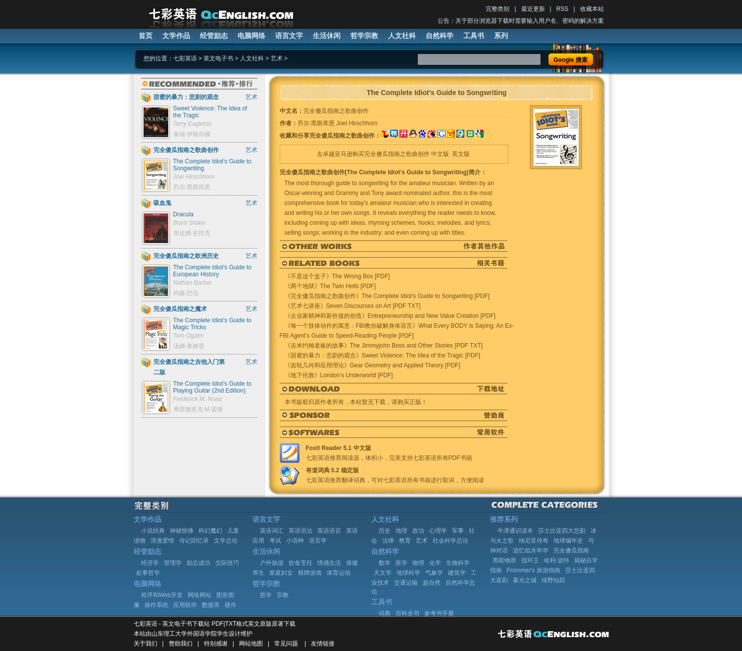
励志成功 (198, 562)
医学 (401, 562)
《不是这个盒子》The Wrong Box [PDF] (337, 276)
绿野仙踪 (553, 580)
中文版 (440, 153)
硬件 (231, 604)
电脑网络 (251, 36)
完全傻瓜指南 (571, 550)
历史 (385, 530)
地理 (401, 530)
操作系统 (156, 604)
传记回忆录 (194, 540)
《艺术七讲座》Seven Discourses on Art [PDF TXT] (353, 305)
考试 (275, 540)
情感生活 (329, 562)
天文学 (383, 572)
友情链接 (323, 643)
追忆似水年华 (530, 550)
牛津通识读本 (515, 530)
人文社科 (402, 36)
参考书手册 (439, 613)
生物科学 (458, 562)
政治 (418, 530)
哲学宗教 (364, 36)
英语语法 (300, 530)
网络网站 (199, 595)
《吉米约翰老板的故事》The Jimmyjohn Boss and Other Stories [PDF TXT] (384, 345)
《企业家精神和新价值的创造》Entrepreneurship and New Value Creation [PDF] (390, 315)
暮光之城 (525, 580)
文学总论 (226, 540)
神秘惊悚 (182, 530)
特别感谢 (216, 643)
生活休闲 (327, 36)
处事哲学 (148, 572)
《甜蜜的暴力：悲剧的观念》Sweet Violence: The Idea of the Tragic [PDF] (383, 355)
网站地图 (251, 643)
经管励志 (214, 36)
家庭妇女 (281, 572)
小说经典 (153, 530)
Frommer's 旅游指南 (533, 570)
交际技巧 (227, 562)
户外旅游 (272, 562)
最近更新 (533, 8)
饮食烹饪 (300, 562)
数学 (385, 562)
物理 (418, 562)
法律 (388, 540)
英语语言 (329, 530)
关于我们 (145, 643)
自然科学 (439, 36)
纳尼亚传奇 (533, 540)
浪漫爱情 (162, 540)
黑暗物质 (504, 560)
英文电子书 (218, 58)
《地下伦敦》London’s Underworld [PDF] (339, 375)
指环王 (530, 560)
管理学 (173, 562)
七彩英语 (185, 58)
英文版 (461, 153)
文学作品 (176, 36)
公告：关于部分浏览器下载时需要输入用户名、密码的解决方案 (521, 20)
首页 (145, 36)
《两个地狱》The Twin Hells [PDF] (330, 286)
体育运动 (338, 572)
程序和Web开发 (162, 595)
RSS (562, 8)
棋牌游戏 (310, 572)
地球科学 (408, 572)
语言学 (318, 540)
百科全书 (407, 613)
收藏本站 (592, 8)
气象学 (434, 572)
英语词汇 (272, 530)
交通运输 (406, 582)
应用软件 (185, 604)
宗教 (283, 595)
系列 (501, 36)
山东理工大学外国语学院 (184, 633)
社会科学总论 (450, 540)
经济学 (150, 562)
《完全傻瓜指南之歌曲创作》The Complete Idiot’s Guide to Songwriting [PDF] (387, 296)
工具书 (473, 36)
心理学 (438, 530)
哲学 (266, 595)
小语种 (295, 540)
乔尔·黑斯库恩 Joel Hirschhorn (337, 123)
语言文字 (289, 36)
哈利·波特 (556, 560)
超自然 (432, 582)
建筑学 (457, 572)
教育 (405, 540)
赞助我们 (181, 643)
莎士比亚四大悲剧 (562, 530)
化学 (435, 562)
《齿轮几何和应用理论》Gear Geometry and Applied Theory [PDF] (372, 365)
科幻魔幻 (210, 530)
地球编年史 (568, 540)
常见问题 (286, 643)
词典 (385, 613)
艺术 (277, 58)
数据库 (211, 604)
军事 (458, 530)
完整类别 (497, 8)
